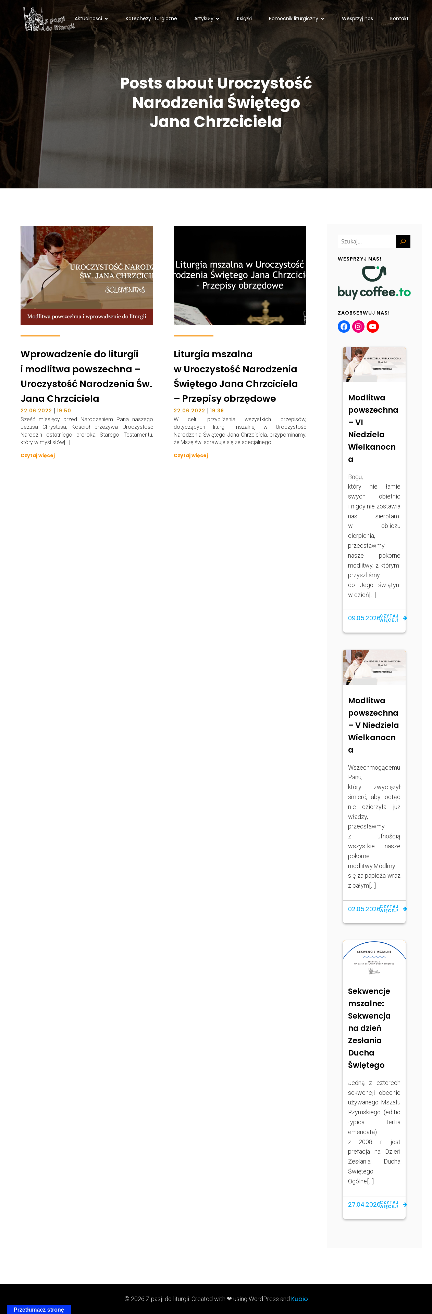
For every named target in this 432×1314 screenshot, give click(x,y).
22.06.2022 (36, 410)
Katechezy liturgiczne (151, 18)
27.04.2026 (364, 1204)
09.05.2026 (364, 618)
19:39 (217, 410)
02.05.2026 (364, 909)
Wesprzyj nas (357, 18)
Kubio (299, 1299)
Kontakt (399, 18)
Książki (244, 18)
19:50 (64, 410)
